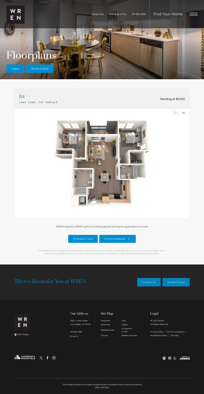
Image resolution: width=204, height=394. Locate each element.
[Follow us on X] (41, 358)
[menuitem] (108, 321)
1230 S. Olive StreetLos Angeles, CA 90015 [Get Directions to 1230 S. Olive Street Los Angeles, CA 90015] (80, 322)
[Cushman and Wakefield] (24, 358)
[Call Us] (80, 332)
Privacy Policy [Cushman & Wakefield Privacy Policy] (156, 332)
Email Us (74, 336)
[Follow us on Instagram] (54, 358)
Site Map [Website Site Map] (174, 335)
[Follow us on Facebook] (47, 358)
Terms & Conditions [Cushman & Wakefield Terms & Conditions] (175, 332)
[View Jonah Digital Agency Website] (185, 358)
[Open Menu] (194, 14)
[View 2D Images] (175, 113)
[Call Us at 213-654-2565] (139, 14)
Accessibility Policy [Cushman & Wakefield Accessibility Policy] (158, 335)
